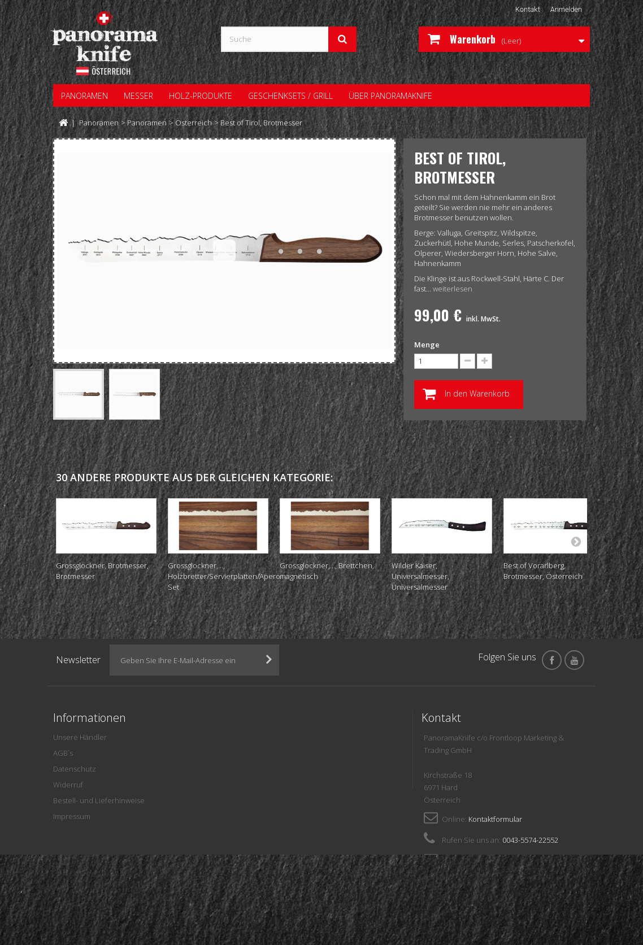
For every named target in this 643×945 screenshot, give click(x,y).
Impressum (71, 816)
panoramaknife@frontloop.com (518, 861)
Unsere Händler (80, 737)
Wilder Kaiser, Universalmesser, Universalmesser (420, 576)
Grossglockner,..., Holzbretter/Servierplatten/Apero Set (224, 576)
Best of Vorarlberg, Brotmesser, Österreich (543, 570)
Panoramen (99, 122)
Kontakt (526, 9)
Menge (427, 344)
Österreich (193, 122)
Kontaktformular (495, 819)
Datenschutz (74, 769)
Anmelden (565, 9)
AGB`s (63, 753)
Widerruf (68, 784)
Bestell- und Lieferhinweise (99, 800)
